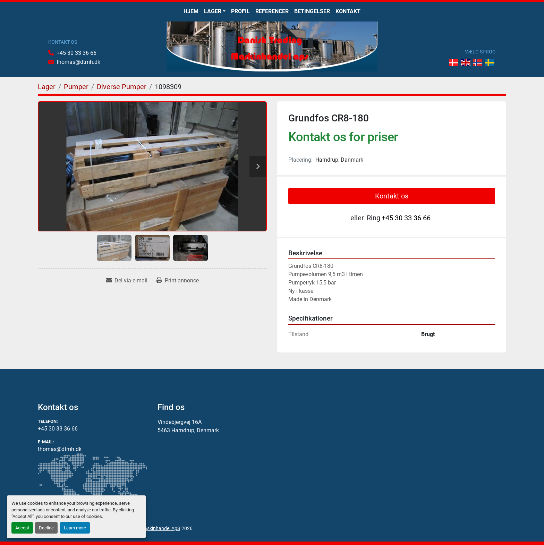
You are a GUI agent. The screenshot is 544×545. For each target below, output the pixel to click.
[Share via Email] (127, 280)
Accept (22, 527)
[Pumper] (76, 87)
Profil (240, 11)
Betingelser (312, 11)
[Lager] (47, 87)
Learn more (75, 527)
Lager (212, 11)
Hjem (191, 11)
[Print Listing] (177, 280)
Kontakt (347, 11)
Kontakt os (391, 196)
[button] (215, 11)
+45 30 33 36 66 (76, 53)
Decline (46, 527)
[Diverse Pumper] (121, 87)
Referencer (272, 11)
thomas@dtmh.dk (78, 62)
